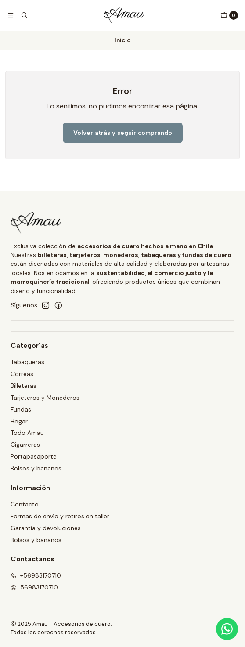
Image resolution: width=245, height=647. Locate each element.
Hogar (19, 421)
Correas (22, 374)
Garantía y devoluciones (46, 528)
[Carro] (229, 15)
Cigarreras (25, 444)
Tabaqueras (27, 362)
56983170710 (34, 587)
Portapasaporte (34, 456)
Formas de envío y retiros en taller (60, 516)
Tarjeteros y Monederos (45, 397)
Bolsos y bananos (36, 468)
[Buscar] (23, 15)
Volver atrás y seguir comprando (122, 133)
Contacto (25, 504)
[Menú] (10, 15)
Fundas (21, 409)
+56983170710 (36, 575)
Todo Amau (27, 433)
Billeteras (23, 386)
